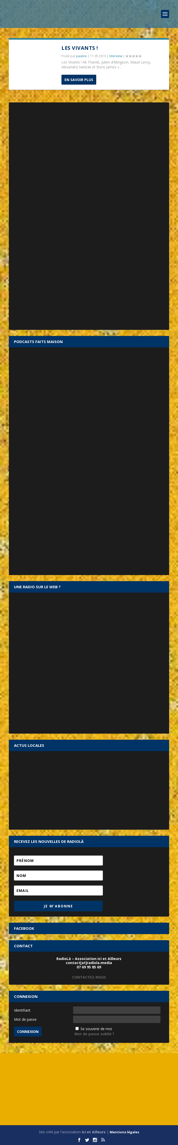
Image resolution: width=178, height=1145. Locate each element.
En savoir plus (78, 79)
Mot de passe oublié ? (94, 1033)
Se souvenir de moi (96, 1028)
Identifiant (22, 1010)
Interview (115, 56)
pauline (81, 56)
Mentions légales (124, 1132)
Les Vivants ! (79, 47)
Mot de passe (25, 1019)
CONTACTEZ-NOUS (89, 977)
